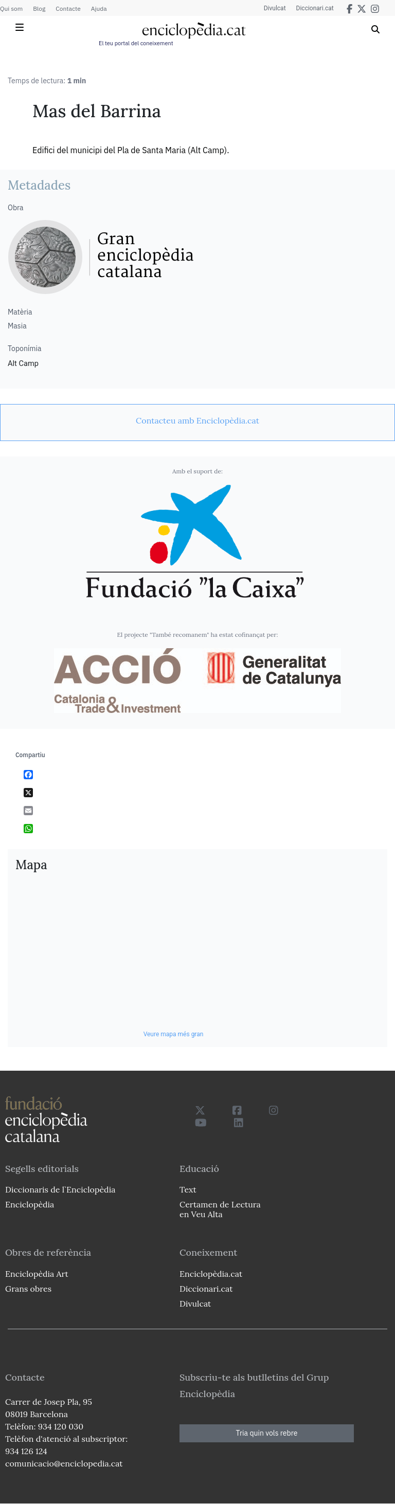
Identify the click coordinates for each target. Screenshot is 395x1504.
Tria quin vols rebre (267, 1433)
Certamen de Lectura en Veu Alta (220, 1209)
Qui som (11, 8)
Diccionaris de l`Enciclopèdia (60, 1189)
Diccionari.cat (315, 8)
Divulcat (275, 8)
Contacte (68, 8)
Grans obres (28, 1288)
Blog (39, 8)
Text (187, 1189)
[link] (197, 420)
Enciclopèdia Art (36, 1274)
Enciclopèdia (29, 1204)
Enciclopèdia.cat (210, 1274)
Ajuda (99, 8)
